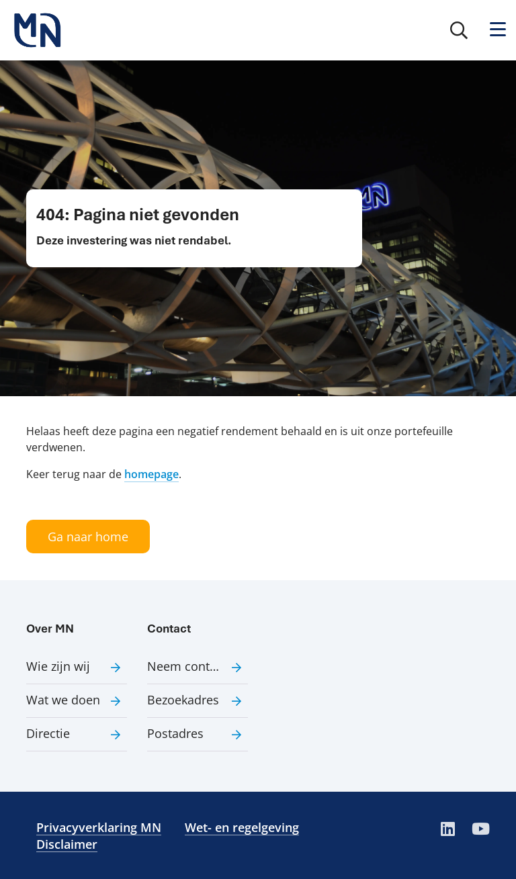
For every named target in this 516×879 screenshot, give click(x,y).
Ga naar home (88, 536)
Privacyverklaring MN (98, 827)
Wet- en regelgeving (242, 827)
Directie (48, 733)
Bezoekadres (183, 700)
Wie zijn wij (58, 666)
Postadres (175, 733)
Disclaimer (66, 844)
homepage (151, 474)
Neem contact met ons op (197, 666)
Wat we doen (63, 700)
